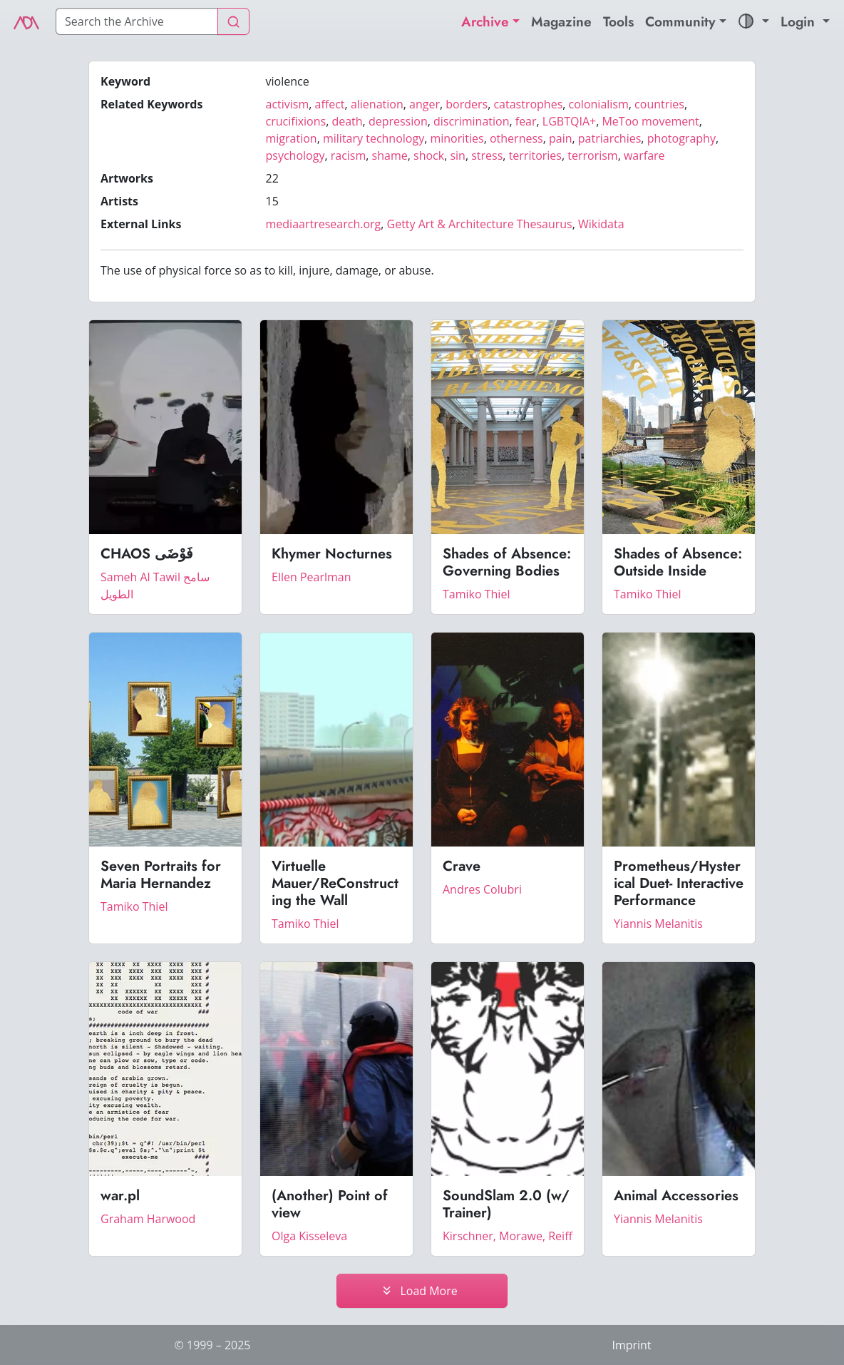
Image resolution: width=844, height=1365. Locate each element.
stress (487, 155)
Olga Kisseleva (309, 1236)
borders (467, 104)
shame (390, 155)
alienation (377, 104)
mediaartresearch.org (323, 224)
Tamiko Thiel (476, 594)
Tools (618, 21)
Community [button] (680, 21)
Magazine (561, 21)
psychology (295, 155)
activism (287, 104)
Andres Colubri (482, 889)
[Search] (137, 21)
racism (348, 155)
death (346, 121)
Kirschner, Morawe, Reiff (507, 1236)
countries (659, 104)
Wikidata (601, 224)
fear (526, 121)
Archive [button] (485, 21)
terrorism (592, 155)
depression (398, 121)
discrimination (471, 121)
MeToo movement (650, 121)
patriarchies (610, 138)
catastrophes (527, 104)
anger (424, 104)
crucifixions (296, 121)
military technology (373, 138)
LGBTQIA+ (569, 121)
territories (535, 155)
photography (681, 138)
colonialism (599, 104)
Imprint (631, 1345)
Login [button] (800, 21)
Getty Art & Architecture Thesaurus (479, 224)
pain (560, 138)
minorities (456, 138)
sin (457, 155)
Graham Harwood (148, 1219)
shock (428, 155)
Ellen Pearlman (311, 577)
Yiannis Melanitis (658, 923)
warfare (644, 155)
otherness (516, 138)
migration (291, 138)
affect (330, 104)
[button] (753, 22)
